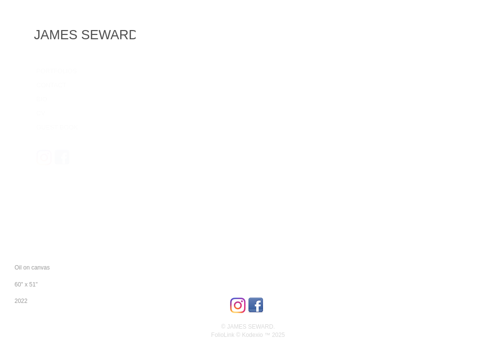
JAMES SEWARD (86, 35)
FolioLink (222, 335)
